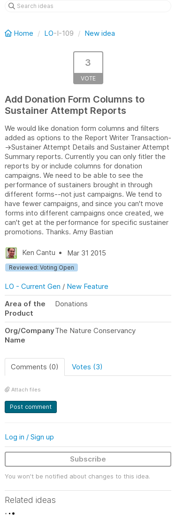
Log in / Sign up (29, 436)
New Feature (87, 286)
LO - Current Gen (33, 286)
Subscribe (88, 458)
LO (49, 33)
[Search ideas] (88, 6)
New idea (99, 33)
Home (20, 33)
